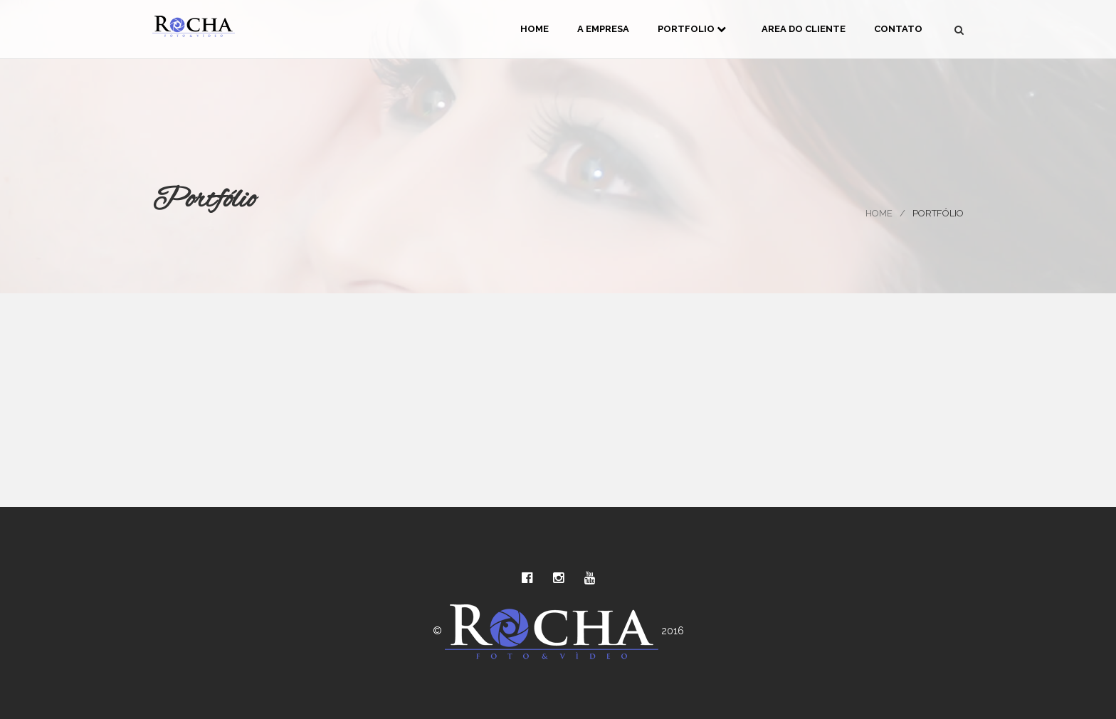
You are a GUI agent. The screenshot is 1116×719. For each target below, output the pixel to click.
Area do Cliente (804, 28)
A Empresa (603, 28)
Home (534, 28)
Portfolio (692, 28)
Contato (898, 28)
